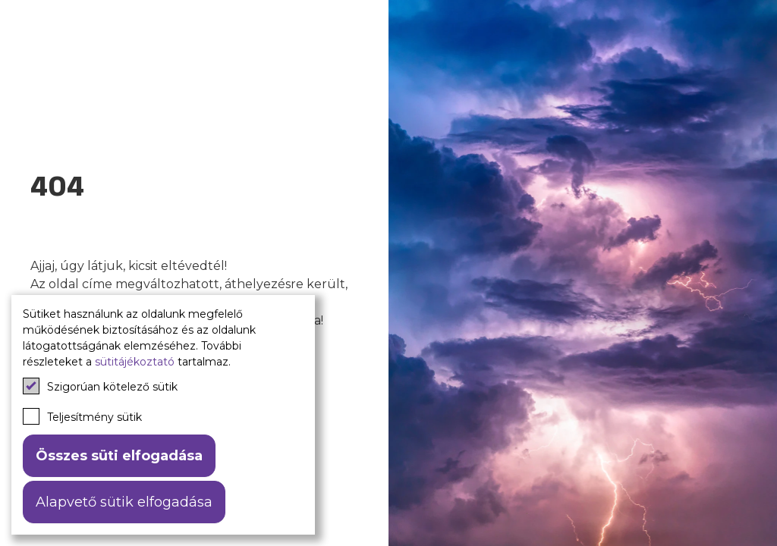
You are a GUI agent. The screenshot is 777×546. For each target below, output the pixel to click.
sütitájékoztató (135, 362)
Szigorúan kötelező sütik (100, 386)
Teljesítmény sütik (82, 416)
